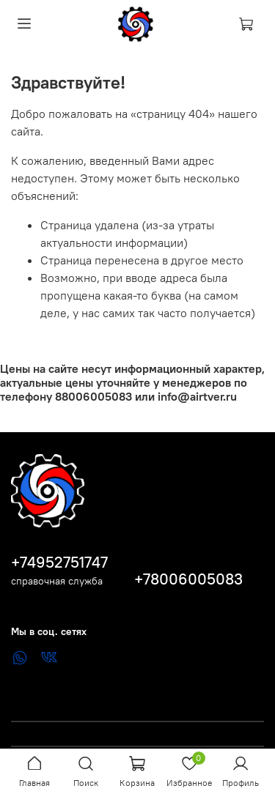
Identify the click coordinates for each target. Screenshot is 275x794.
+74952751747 (59, 562)
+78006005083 (188, 579)
